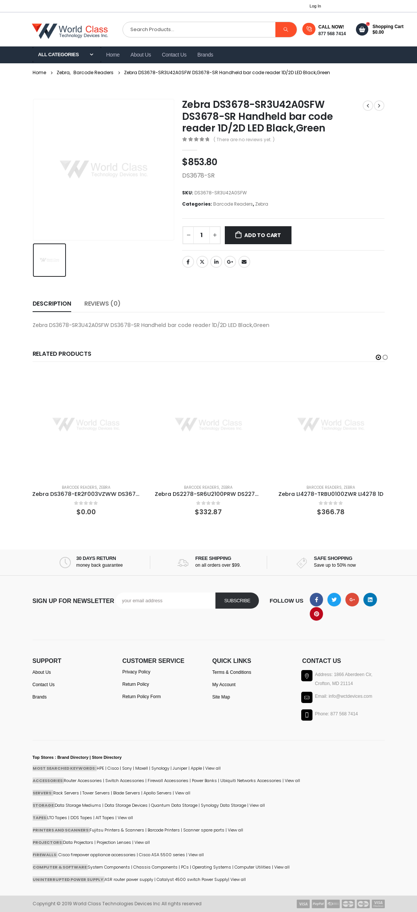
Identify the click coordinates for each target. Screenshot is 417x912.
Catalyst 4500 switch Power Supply (192, 879)
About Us (140, 55)
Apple (196, 768)
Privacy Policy (137, 672)
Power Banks (204, 781)
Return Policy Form (142, 696)
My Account (224, 684)
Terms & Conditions (231, 672)
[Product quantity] (201, 235)
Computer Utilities (253, 867)
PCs (185, 867)
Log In (315, 6)
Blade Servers (126, 793)
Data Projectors (78, 842)
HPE (100, 768)
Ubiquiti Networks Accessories (250, 781)
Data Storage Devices (126, 805)
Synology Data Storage (223, 805)
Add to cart (262, 235)
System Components (109, 867)
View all (182, 793)
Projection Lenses (114, 842)
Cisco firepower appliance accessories (97, 855)
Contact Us (174, 55)
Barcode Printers (164, 830)
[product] (86, 425)
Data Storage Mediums (78, 805)
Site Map (221, 697)
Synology (160, 768)
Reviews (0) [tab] (102, 303)
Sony (127, 768)
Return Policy (136, 684)
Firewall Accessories (168, 781)
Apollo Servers (157, 793)
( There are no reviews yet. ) (244, 139)
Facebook (188, 262)
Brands (205, 55)
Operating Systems (212, 867)
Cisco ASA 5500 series (162, 855)
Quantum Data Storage (174, 805)
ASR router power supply (129, 879)
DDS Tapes (81, 818)
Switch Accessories (124, 781)
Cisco (113, 768)
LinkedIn (216, 262)
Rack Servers (66, 793)
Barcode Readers (233, 204)
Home (113, 55)
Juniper (180, 768)
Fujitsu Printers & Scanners (117, 830)
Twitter (202, 262)
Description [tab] (52, 303)
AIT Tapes (105, 818)
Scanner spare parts (203, 830)
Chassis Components (155, 867)
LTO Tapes (57, 818)
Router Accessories (83, 781)
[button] (378, 357)
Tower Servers (96, 793)
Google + (230, 262)
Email (244, 262)
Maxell (141, 768)
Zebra (261, 204)
